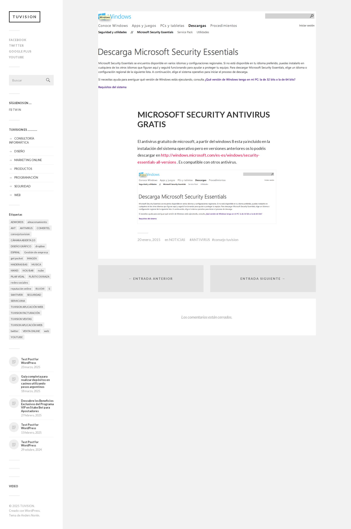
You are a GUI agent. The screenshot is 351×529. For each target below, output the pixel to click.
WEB (17, 195)
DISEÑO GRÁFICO (21, 246)
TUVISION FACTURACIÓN (25, 312)
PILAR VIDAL (18, 276)
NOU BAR (28, 270)
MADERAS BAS (19, 264)
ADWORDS (17, 222)
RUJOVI (40, 288)
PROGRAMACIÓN (26, 177)
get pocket (17, 258)
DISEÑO (19, 151)
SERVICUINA (18, 300)
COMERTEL (43, 228)
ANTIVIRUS (26, 228)
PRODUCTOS (23, 169)
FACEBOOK (17, 40)
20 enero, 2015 (148, 240)
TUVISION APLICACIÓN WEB (27, 306)
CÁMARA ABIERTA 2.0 (23, 240)
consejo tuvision (20, 234)
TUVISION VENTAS (21, 318)
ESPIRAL (15, 252)
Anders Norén (30, 515)
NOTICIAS (177, 240)
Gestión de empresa (36, 252)
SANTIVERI (17, 294)
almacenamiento (37, 222)
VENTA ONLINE (31, 331)
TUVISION (25, 16)
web (46, 331)
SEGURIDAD (22, 186)
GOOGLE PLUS (20, 51)
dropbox (40, 246)
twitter (15, 331)
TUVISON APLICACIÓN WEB (27, 325)
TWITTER (16, 45)
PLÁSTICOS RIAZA (39, 276)
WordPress (32, 510)
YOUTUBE (16, 57)
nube (41, 270)
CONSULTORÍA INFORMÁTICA (21, 140)
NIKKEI (14, 270)
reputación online (21, 288)
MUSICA (36, 264)
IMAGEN (32, 258)
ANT (13, 228)
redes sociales (19, 282)
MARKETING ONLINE (28, 160)
